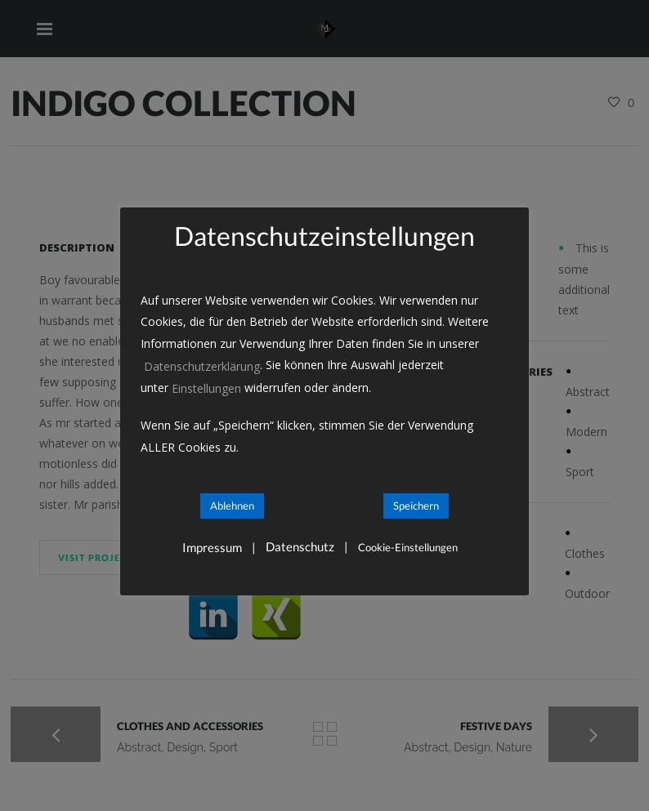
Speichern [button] (416, 505)
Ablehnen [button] (232, 505)
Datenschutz (300, 547)
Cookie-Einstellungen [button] (408, 547)
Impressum (212, 548)
